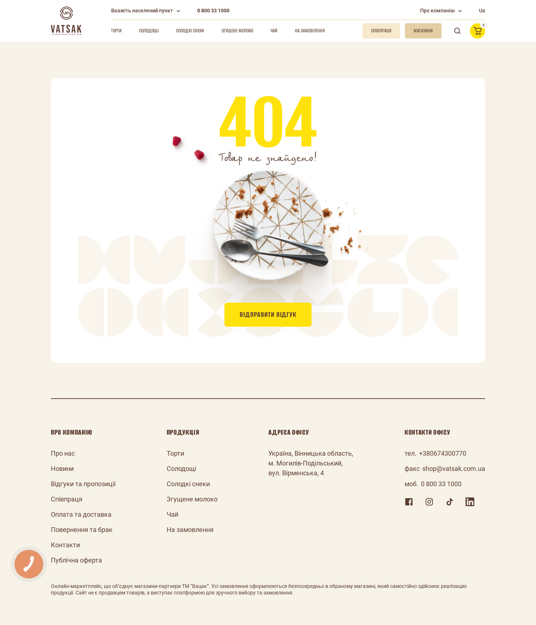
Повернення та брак (82, 529)
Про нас (63, 453)
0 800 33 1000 (213, 10)
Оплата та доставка (81, 514)
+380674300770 (442, 453)
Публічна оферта (76, 560)
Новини (62, 468)
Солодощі (149, 30)
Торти (116, 30)
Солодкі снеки (190, 30)
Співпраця (66, 499)
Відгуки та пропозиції (83, 484)
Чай (274, 30)
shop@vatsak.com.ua (453, 468)
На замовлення (310, 30)
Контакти (65, 545)
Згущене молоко (237, 30)
